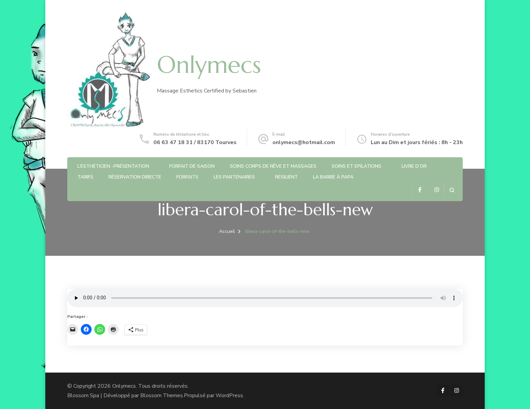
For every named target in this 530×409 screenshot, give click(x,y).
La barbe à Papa (333, 177)
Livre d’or (414, 166)
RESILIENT (286, 177)
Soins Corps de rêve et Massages (273, 166)
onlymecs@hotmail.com (303, 142)
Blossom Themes (161, 395)
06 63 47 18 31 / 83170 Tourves (195, 142)
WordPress (229, 395)
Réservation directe (135, 177)
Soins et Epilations (356, 166)
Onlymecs (209, 65)
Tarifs (85, 177)
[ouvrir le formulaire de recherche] (451, 190)
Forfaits (187, 177)
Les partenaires (234, 177)
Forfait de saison (192, 166)
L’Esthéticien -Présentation (113, 166)
